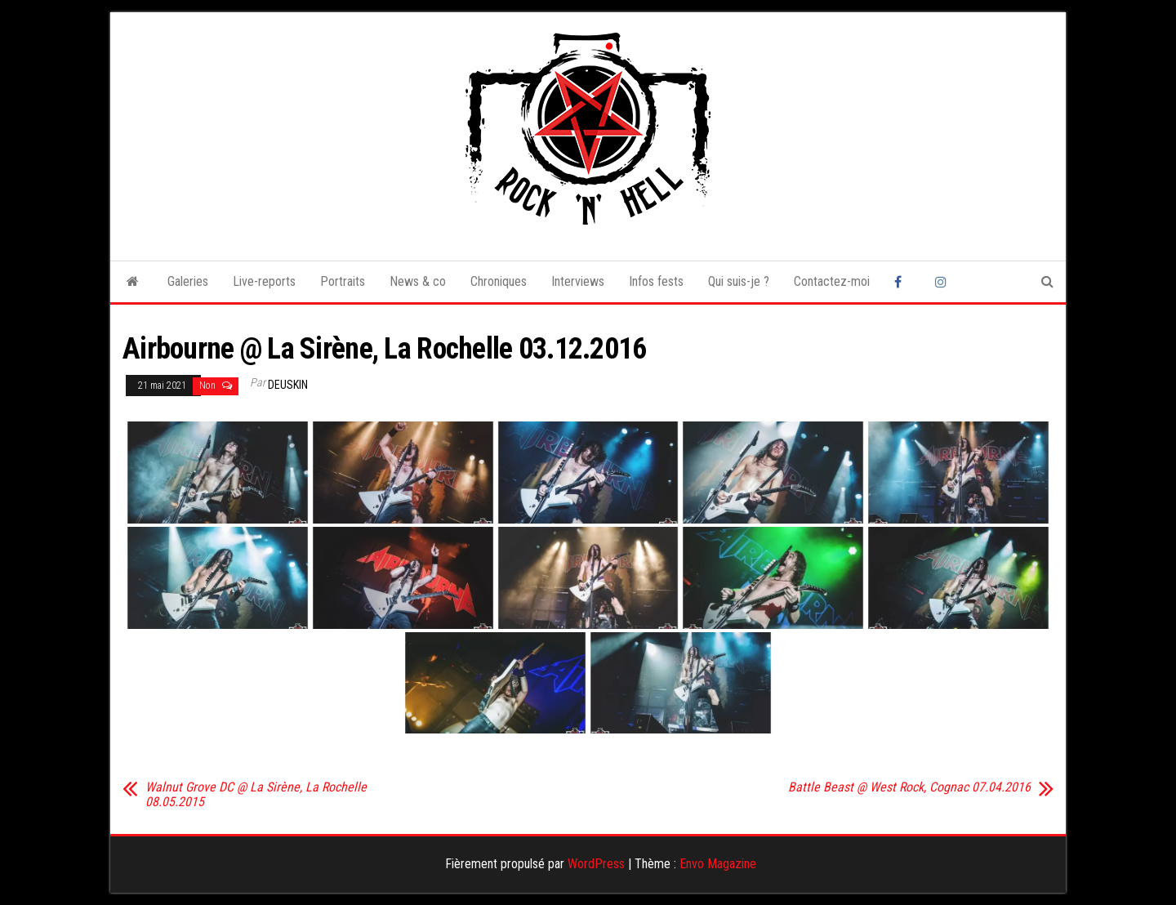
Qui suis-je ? (738, 281)
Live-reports (264, 281)
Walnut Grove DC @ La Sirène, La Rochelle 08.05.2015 (256, 794)
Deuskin (288, 384)
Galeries (187, 281)
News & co (418, 281)
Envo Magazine (717, 864)
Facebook (902, 281)
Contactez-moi (832, 281)
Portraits (342, 281)
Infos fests (656, 281)
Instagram (943, 281)
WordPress (596, 864)
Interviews (577, 281)
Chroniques (498, 281)
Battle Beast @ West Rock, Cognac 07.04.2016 (909, 787)
